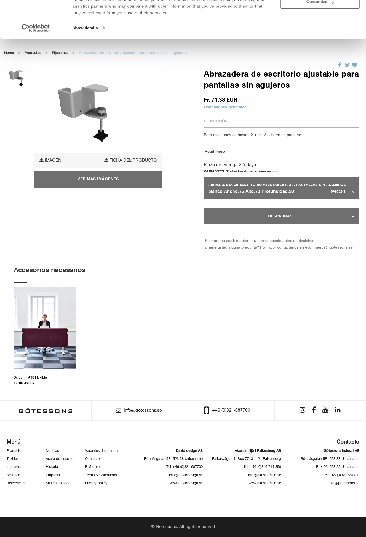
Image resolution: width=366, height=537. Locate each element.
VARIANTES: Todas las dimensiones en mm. (241, 171)
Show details (85, 55)
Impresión (14, 467)
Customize (320, 29)
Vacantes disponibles (102, 451)
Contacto (92, 459)
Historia (52, 467)
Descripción (215, 121)
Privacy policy (96, 483)
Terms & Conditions (101, 475)
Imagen (50, 160)
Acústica (13, 475)
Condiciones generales (225, 107)
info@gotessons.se (344, 483)
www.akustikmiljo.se (265, 483)
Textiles (12, 459)
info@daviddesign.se (186, 475)
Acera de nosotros (60, 459)
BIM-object (94, 467)
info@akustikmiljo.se (264, 475)
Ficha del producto (130, 160)
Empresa (53, 475)
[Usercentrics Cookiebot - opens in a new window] (36, 55)
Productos (15, 451)
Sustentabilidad (58, 483)
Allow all (320, 13)
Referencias (16, 483)
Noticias (52, 451)
